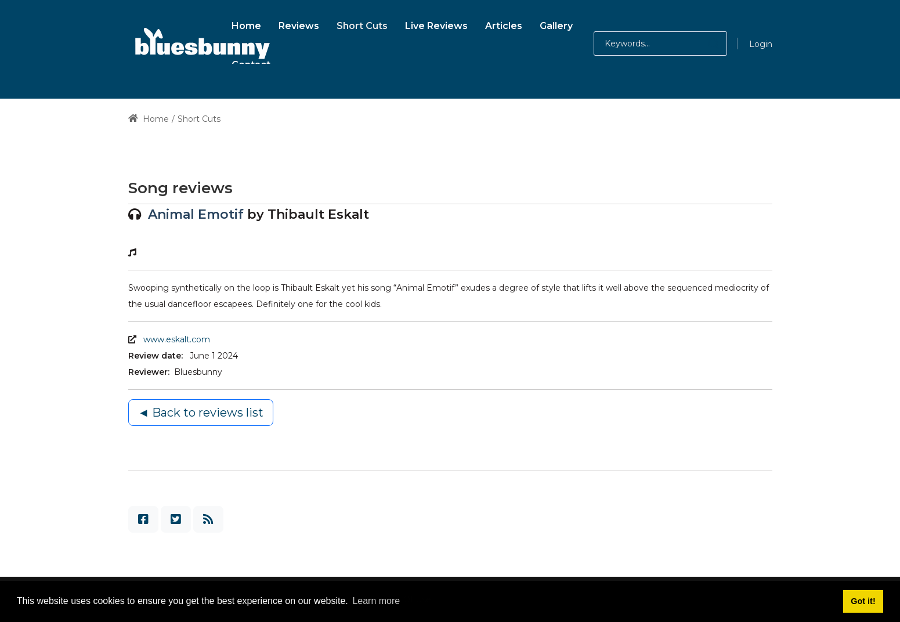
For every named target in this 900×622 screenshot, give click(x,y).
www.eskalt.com (176, 339)
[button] (701, 43)
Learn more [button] (376, 601)
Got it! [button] (863, 601)
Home (148, 119)
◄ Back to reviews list (201, 413)
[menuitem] (246, 24)
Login (760, 44)
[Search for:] (660, 43)
